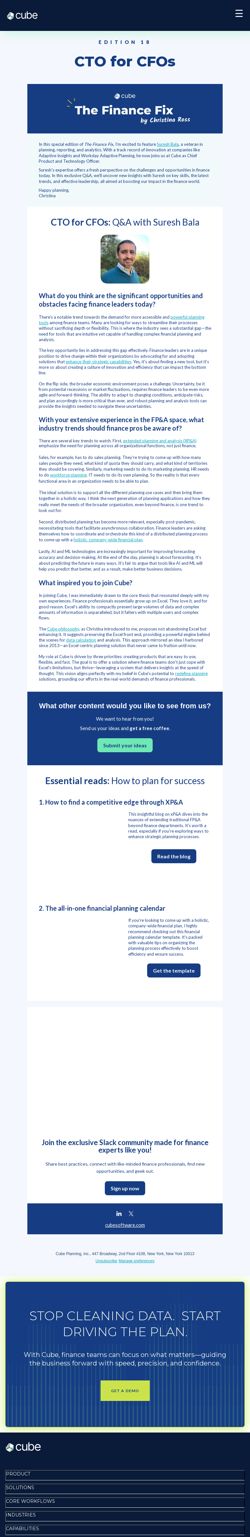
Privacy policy (23, 1508)
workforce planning (68, 475)
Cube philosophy (63, 628)
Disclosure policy (27, 1524)
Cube (26, 16)
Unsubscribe (107, 1136)
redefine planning (191, 673)
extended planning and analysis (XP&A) (160, 440)
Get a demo (125, 1266)
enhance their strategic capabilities (98, 361)
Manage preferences (136, 1136)
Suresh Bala (168, 144)
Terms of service (26, 1516)
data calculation (81, 640)
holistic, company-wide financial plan (108, 539)
